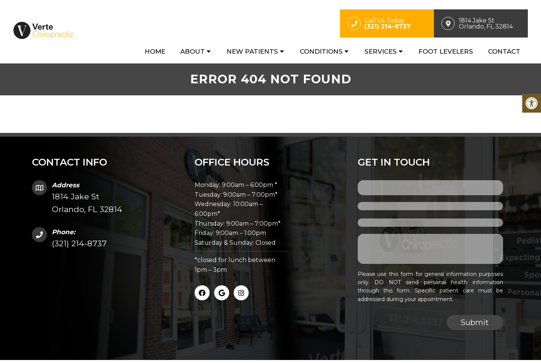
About (192, 51)
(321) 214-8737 (79, 243)
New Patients (252, 51)
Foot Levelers (446, 51)
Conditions (321, 51)
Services (380, 51)
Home (155, 51)
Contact (504, 51)
